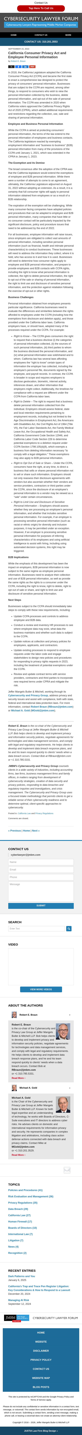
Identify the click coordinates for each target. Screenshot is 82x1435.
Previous (14, 830)
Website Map (41, 1378)
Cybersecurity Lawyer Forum (41, 22)
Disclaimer (41, 1350)
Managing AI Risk (18, 1300)
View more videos (41, 989)
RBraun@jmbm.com (60, 706)
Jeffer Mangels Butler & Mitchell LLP (52, 1422)
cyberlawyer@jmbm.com (26, 854)
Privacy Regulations (44, 813)
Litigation (15, 1240)
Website (41, 1341)
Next (36, 830)
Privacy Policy (40, 1360)
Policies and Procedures (25, 1190)
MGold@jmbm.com (42, 710)
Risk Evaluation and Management (30, 1196)
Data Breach (18, 1209)
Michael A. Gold (20, 710)
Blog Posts (41, 1387)
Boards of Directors (22, 1227)
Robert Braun (39, 706)
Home (14, 35)
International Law (20, 1234)
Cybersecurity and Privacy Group (28, 695)
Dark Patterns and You (21, 1276)
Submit (41, 905)
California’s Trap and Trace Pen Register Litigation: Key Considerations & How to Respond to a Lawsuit (39, 1288)
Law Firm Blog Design (40, 1431)
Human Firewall (20, 1221)
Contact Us (41, 6)
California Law (24, 813)
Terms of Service (38, 1400)
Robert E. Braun (21, 1024)
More (68, 35)
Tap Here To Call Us (41, 8)
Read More (18, 1078)
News (13, 1246)
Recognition (17, 1253)
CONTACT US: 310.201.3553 (41, 41)
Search (69, 928)
